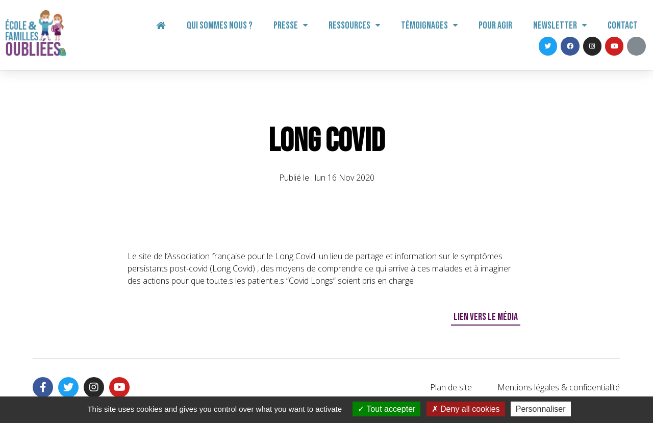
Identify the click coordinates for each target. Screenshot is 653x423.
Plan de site (451, 387)
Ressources (354, 25)
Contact (623, 25)
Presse (290, 25)
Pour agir (495, 25)
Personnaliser (541, 409)
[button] (485, 317)
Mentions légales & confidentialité (558, 387)
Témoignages (429, 25)
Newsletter (560, 25)
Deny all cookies (466, 409)
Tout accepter (386, 409)
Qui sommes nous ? (220, 25)
